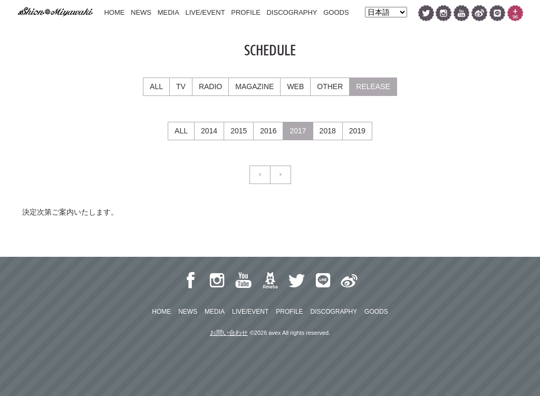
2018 (328, 131)
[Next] (280, 175)
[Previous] (260, 175)
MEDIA (168, 12)
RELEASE (373, 86)
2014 (209, 131)
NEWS (141, 12)
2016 (268, 131)
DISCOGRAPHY (291, 12)
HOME (114, 12)
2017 (298, 131)
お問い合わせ (229, 332)
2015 (238, 131)
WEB (295, 86)
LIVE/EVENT (205, 12)
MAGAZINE (254, 86)
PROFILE (246, 12)
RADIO (210, 86)
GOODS (336, 12)
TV (181, 86)
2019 (357, 131)
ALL (156, 86)
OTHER (330, 86)
